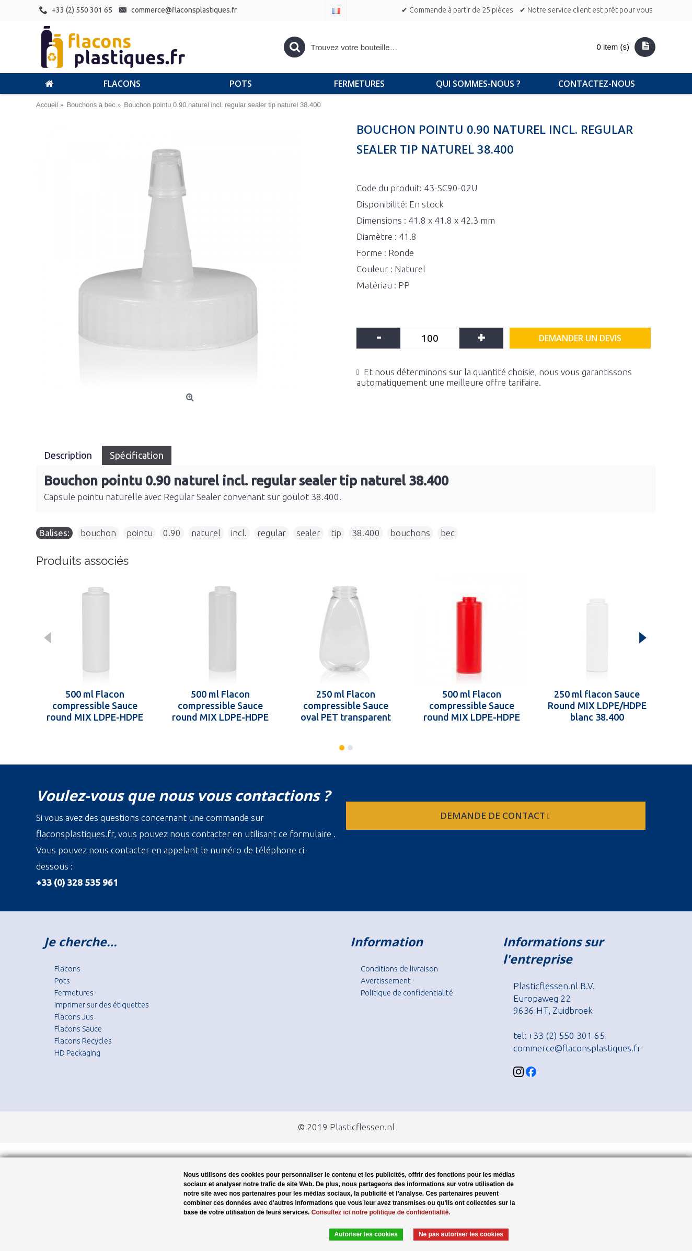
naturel (206, 533)
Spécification (137, 455)
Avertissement (386, 980)
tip (336, 533)
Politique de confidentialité (407, 992)
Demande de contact (496, 815)
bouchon (98, 533)
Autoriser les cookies (366, 1234)
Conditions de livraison (399, 968)
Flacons (67, 968)
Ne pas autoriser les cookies (461, 1234)
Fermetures (74, 992)
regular (271, 533)
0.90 (172, 533)
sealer (308, 533)
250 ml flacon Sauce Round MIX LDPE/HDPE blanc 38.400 (597, 705)
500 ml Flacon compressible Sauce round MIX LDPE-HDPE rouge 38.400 (471, 705)
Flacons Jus (74, 1016)
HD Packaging (77, 1052)
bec (448, 533)
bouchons (410, 533)
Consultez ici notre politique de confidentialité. (381, 1212)
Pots (62, 980)
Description (69, 455)
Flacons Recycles (83, 1040)
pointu (139, 533)
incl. (239, 533)
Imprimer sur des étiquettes (101, 1004)
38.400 (366, 533)
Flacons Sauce (78, 1028)
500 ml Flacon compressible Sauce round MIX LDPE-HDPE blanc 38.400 (95, 705)
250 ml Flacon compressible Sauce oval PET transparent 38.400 (346, 705)
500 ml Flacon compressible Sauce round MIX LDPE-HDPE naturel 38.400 (220, 705)
